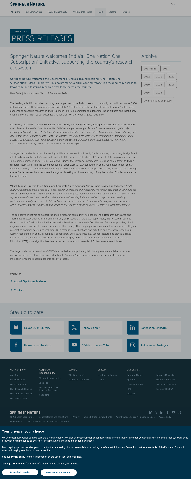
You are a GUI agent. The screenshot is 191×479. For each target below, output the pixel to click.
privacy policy (18, 457)
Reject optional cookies (59, 473)
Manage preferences (13, 464)
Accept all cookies (20, 473)
